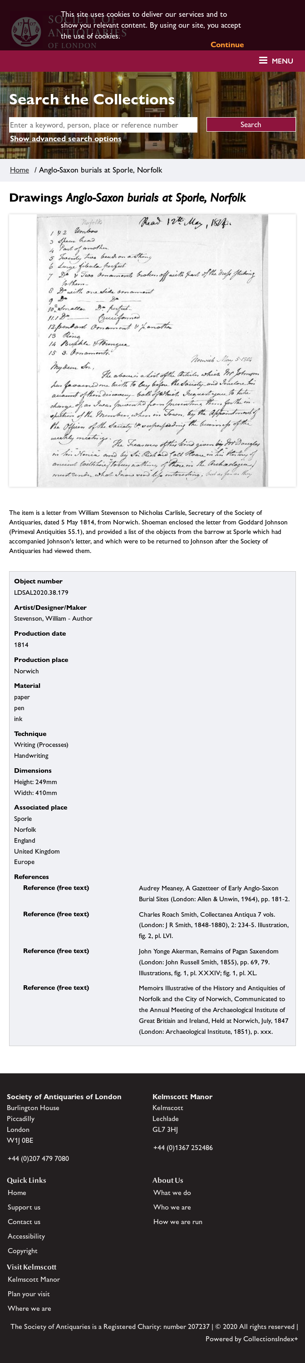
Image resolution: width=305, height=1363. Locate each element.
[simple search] (103, 125)
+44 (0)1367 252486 (183, 1147)
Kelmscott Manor (34, 1279)
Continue (227, 44)
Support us (24, 1207)
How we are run (177, 1221)
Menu (282, 61)
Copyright (23, 1250)
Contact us (24, 1221)
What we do (172, 1192)
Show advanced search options (66, 138)
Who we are (172, 1207)
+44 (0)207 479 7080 (38, 1158)
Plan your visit (29, 1293)
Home (19, 169)
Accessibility (26, 1236)
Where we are (29, 1308)
